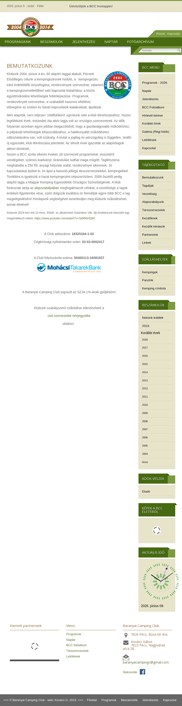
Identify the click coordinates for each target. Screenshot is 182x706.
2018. (145, 339)
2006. (145, 437)
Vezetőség (149, 194)
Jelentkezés (83, 42)
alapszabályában (46, 188)
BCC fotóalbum (76, 645)
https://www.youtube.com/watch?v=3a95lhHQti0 (64, 218)
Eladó (146, 491)
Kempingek (150, 272)
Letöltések (149, 140)
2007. (145, 429)
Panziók (147, 280)
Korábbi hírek (151, 123)
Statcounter (130, 672)
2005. (145, 445)
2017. (145, 347)
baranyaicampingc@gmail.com (146, 662)
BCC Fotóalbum (153, 107)
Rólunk (160, 33)
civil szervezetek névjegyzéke (69, 316)
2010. (145, 404)
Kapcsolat (173, 33)
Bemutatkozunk (153, 177)
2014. (145, 372)
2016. (145, 355)
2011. (145, 396)
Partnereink (150, 234)
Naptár (111, 42)
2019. (146, 326)
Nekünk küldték (153, 317)
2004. (145, 453)
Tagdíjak (148, 185)
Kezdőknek (150, 218)
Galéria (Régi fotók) (155, 131)
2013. (145, 380)
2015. (145, 364)
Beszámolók (51, 42)
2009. (145, 413)
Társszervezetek (153, 210)
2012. (145, 388)
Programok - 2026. (155, 82)
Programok (73, 634)
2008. (145, 421)
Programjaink (18, 42)
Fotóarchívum (140, 42)
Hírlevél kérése (152, 115)
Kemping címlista (154, 288)
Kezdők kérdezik (153, 226)
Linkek (146, 242)
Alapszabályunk (153, 202)
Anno (145, 462)
